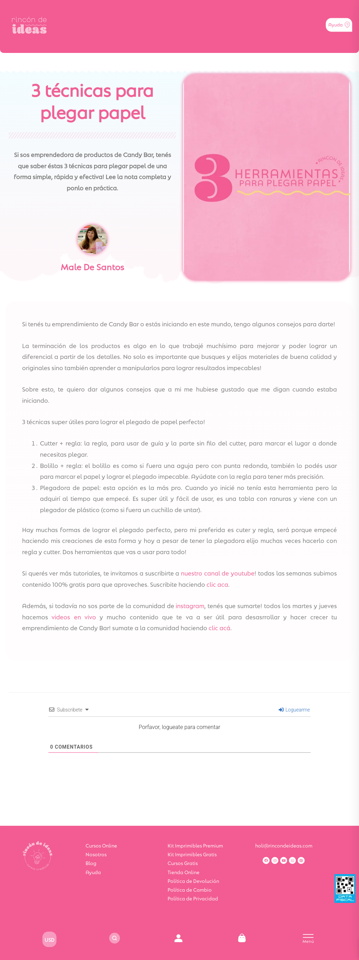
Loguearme (294, 710)
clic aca (217, 584)
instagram (190, 605)
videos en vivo (74, 616)
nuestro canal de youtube (218, 572)
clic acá (219, 627)
